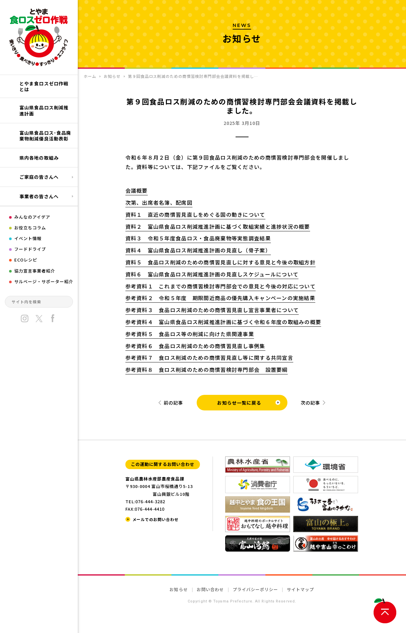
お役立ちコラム (30, 228)
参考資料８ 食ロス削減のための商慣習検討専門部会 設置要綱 (206, 369)
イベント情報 (27, 238)
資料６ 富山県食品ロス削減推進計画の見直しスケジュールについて (212, 274)
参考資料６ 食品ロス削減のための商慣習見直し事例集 (195, 346)
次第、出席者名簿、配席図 (158, 202)
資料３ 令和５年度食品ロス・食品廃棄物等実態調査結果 (198, 238)
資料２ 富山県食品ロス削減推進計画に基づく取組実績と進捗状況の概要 (217, 226)
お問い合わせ (210, 589)
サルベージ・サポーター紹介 (44, 281)
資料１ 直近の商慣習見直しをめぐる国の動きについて (195, 214)
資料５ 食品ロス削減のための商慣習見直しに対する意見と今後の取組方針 (220, 262)
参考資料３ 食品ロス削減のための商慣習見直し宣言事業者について (212, 310)
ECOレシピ (25, 260)
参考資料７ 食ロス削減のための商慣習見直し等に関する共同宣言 (209, 357)
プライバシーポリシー (255, 589)
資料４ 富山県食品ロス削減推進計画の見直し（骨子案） (198, 250)
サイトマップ (300, 589)
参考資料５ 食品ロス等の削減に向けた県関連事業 (189, 334)
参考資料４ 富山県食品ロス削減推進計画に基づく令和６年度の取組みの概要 (223, 322)
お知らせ (178, 589)
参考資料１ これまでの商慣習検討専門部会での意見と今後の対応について (220, 286)
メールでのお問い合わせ (156, 519)
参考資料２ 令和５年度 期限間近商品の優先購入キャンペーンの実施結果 (220, 298)
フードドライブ (30, 249)
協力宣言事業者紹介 (34, 271)
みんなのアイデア (32, 217)
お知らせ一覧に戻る (239, 402)
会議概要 (136, 190)
